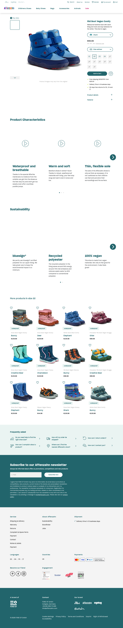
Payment (13, 536)
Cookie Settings (48, 616)
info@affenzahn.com (42, 495)
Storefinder (46, 525)
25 (110, 56)
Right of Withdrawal (100, 616)
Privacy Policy (61, 616)
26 (89, 61)
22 (94, 56)
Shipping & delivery (17, 521)
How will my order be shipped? (56, 438)
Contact (13, 540)
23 (100, 56)
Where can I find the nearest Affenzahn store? (58, 446)
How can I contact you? (94, 445)
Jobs (44, 528)
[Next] (113, 157)
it (23, 559)
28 (100, 61)
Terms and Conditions (76, 616)
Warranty (13, 525)
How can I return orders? (94, 438)
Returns (13, 528)
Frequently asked (18, 432)
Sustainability (47, 521)
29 (105, 61)
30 (110, 61)
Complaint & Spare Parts (19, 532)
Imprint (88, 616)
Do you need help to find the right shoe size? (23, 438)
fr (19, 559)
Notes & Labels (15, 543)
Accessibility (47, 619)
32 (94, 67)
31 (89, 67)
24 (105, 56)
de (11, 559)
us (43, 559)
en (15, 559)
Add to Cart (97, 73)
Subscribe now (53, 475)
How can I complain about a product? (23, 446)
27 (94, 61)
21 (89, 56)
